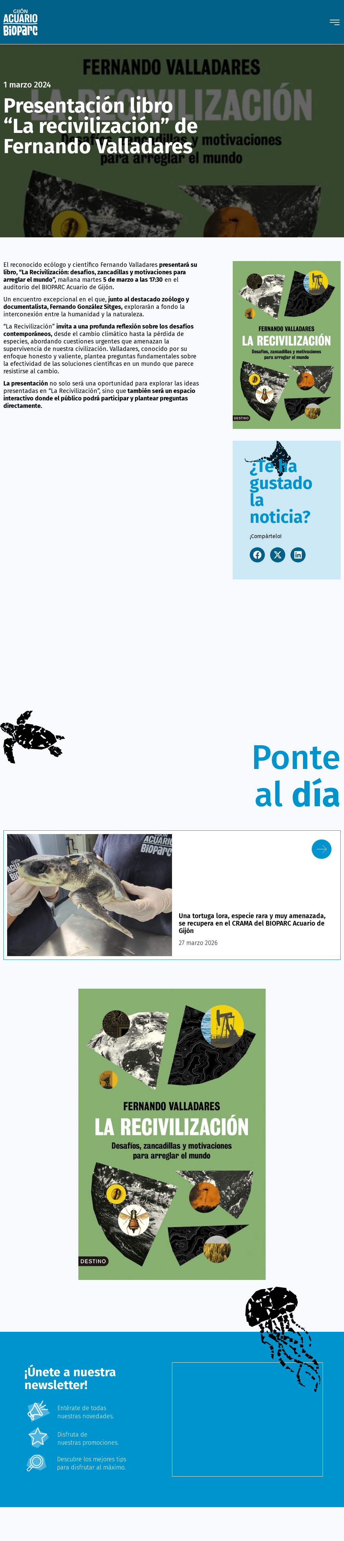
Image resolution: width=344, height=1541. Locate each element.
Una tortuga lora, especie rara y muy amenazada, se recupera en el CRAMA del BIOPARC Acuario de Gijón (254, 923)
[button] (257, 554)
